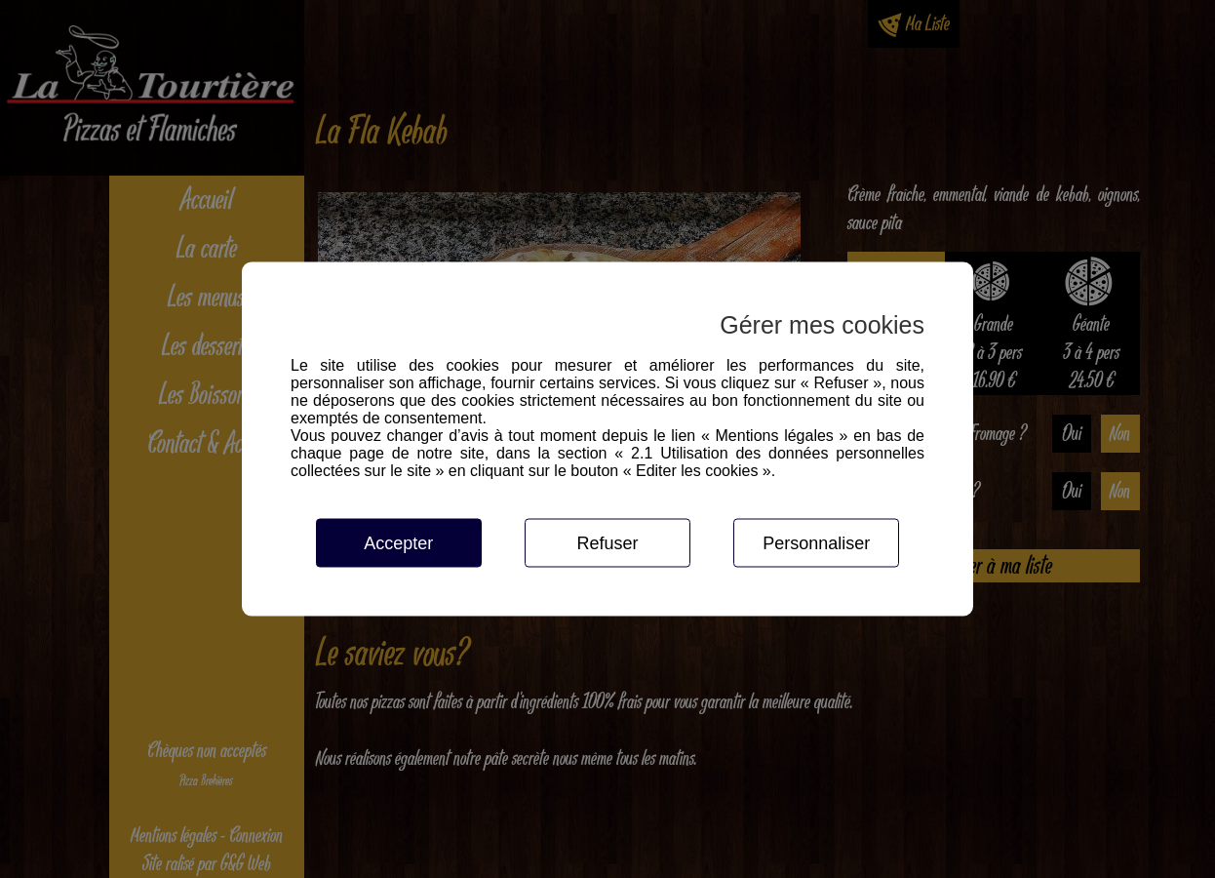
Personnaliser (816, 543)
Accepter (398, 543)
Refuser (607, 543)
